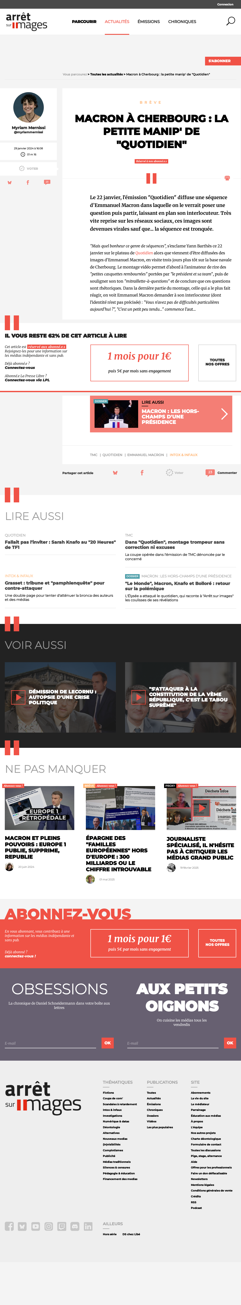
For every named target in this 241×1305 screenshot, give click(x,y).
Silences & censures (116, 1210)
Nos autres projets (203, 1176)
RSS (193, 1245)
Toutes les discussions (206, 1193)
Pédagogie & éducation (119, 1216)
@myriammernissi (28, 175)
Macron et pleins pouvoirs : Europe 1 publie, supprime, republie (35, 890)
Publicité (109, 1199)
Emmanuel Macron (145, 498)
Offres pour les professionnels (211, 1210)
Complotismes (113, 1193)
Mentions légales (202, 1227)
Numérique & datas (116, 1164)
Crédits (196, 1239)
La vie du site (200, 1141)
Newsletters (199, 1222)
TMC (93, 498)
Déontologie (111, 1170)
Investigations (112, 1158)
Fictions (108, 1135)
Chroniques (182, 21)
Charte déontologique (206, 1181)
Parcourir (84, 21)
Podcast (196, 1250)
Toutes (151, 1135)
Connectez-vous (20, 410)
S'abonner (220, 61)
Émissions (148, 21)
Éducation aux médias (206, 1158)
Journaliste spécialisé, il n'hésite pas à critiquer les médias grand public (200, 891)
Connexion (225, 4)
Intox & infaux (183, 498)
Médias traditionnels (117, 1204)
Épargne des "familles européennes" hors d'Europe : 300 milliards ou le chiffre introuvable (118, 896)
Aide (194, 1204)
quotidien (112, 498)
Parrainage (198, 1153)
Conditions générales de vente (212, 1233)
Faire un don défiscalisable (209, 1216)
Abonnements (200, 1135)
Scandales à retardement (120, 1147)
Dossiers (152, 1158)
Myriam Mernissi (28, 170)
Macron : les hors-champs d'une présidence (186, 619)
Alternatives (111, 1176)
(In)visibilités (111, 1187)
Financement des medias (120, 1222)
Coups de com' (113, 1141)
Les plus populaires (160, 1170)
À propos (197, 1164)
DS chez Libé (131, 1277)
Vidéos (151, 1164)
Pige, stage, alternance (206, 1199)
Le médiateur (200, 1147)
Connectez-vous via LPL (27, 423)
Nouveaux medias (115, 1181)
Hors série (110, 1277)
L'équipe (197, 1170)
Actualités (117, 21)
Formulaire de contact (206, 1187)
